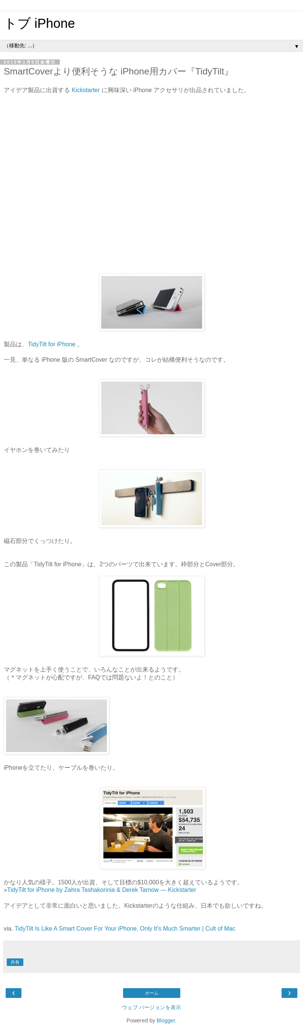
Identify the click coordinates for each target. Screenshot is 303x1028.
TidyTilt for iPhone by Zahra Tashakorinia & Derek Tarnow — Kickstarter (101, 890)
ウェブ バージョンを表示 (151, 1007)
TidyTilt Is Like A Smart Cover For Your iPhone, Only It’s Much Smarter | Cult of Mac (125, 928)
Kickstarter (86, 90)
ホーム (151, 993)
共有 (15, 962)
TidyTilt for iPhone (51, 344)
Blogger (166, 1020)
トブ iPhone (39, 23)
